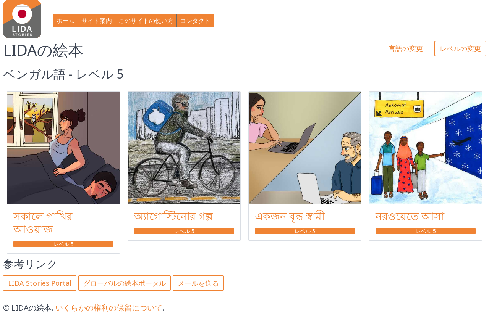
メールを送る (198, 283)
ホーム (65, 20)
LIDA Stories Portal (39, 283)
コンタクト (195, 20)
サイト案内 (96, 20)
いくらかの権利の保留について (108, 307)
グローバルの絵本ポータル (124, 283)
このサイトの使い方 (145, 20)
